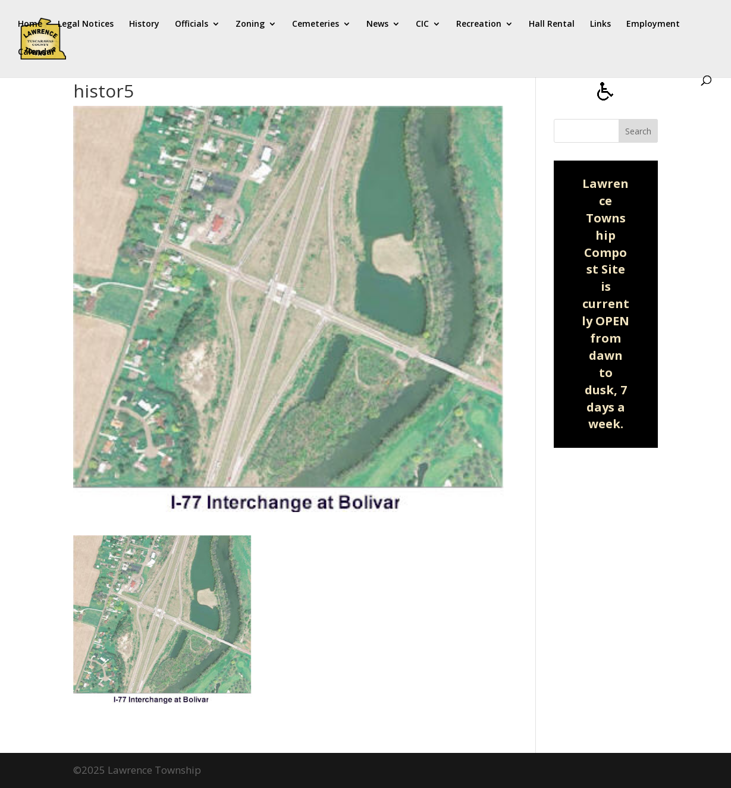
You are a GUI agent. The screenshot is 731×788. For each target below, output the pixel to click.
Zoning (250, 24)
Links (600, 24)
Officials (191, 24)
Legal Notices (86, 24)
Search (638, 131)
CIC (422, 24)
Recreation (478, 24)
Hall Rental (552, 24)
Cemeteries (315, 24)
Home (30, 24)
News (377, 24)
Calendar (36, 52)
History (144, 24)
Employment (653, 24)
